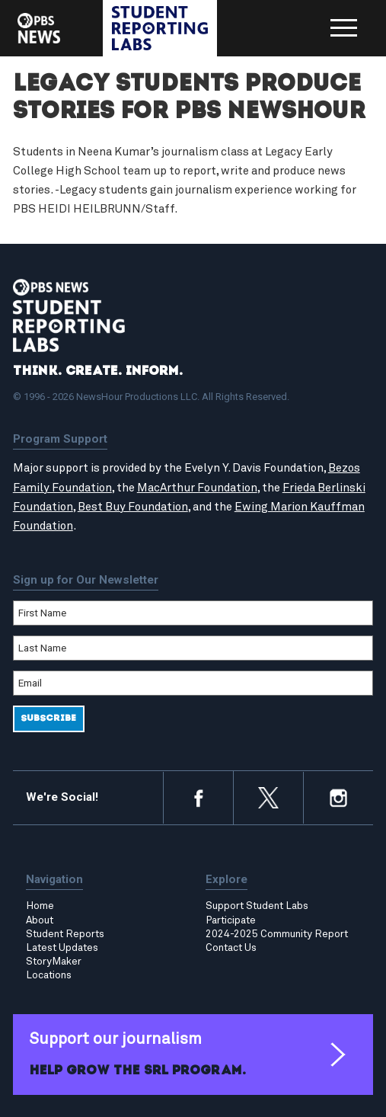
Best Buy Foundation (133, 507)
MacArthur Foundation (197, 488)
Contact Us (231, 948)
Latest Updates (62, 948)
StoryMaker (53, 961)
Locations (49, 975)
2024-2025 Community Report (277, 934)
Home (40, 906)
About (39, 920)
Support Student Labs (257, 906)
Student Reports (65, 934)
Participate (231, 920)
